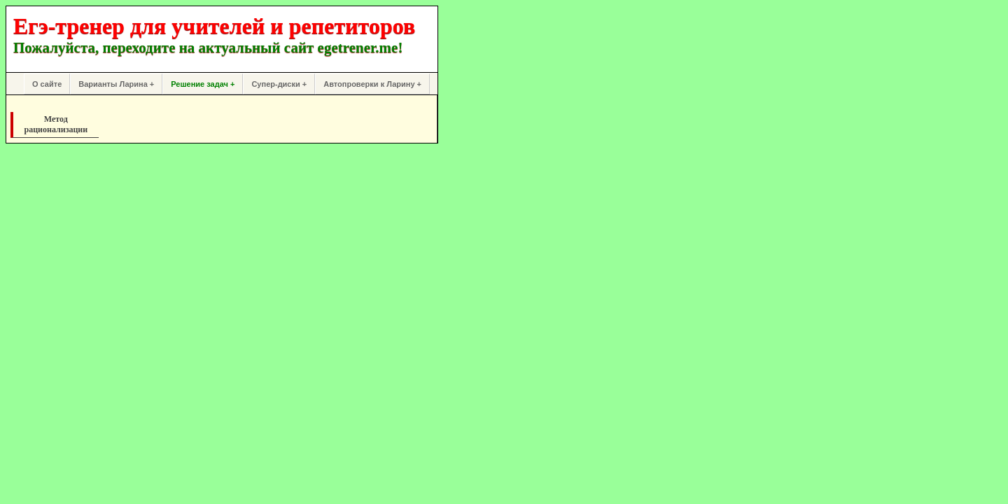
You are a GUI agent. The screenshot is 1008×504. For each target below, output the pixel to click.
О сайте (47, 84)
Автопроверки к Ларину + (372, 84)
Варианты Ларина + (116, 84)
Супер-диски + (279, 84)
